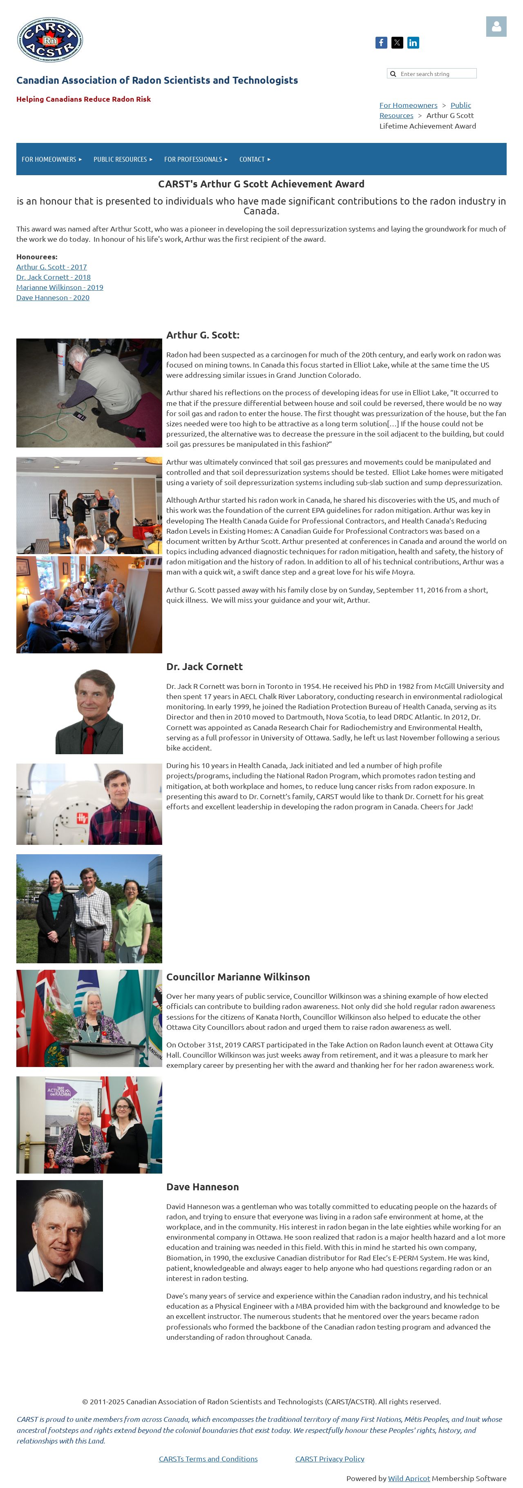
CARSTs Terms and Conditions (208, 1458)
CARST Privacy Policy (329, 1458)
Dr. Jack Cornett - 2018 (53, 276)
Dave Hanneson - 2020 (52, 297)
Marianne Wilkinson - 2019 (59, 287)
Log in (496, 26)
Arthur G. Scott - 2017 (51, 266)
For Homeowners (409, 104)
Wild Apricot (409, 1478)
